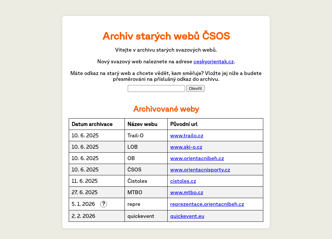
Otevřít (195, 88)
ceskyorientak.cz (214, 61)
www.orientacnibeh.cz (197, 158)
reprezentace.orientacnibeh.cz (207, 204)
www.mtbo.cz (186, 192)
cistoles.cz (183, 181)
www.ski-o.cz (186, 147)
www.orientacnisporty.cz (200, 169)
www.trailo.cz (186, 135)
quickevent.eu (187, 216)
